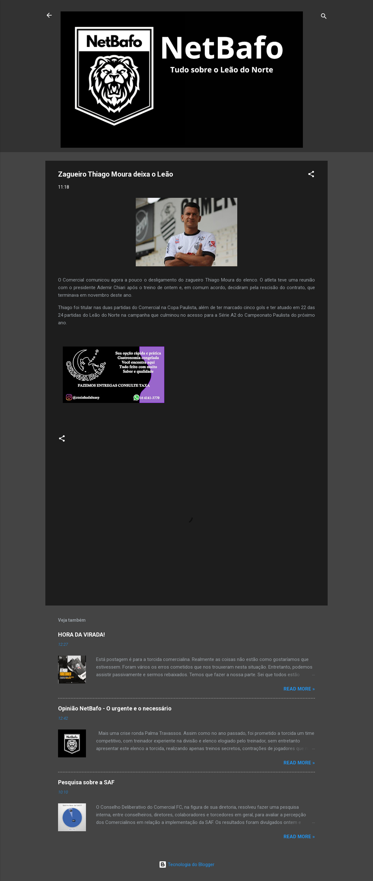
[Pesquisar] (324, 17)
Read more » (299, 689)
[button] (311, 175)
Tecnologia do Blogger (186, 864)
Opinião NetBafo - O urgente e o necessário (115, 708)
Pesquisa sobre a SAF (86, 782)
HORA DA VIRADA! (81, 634)
